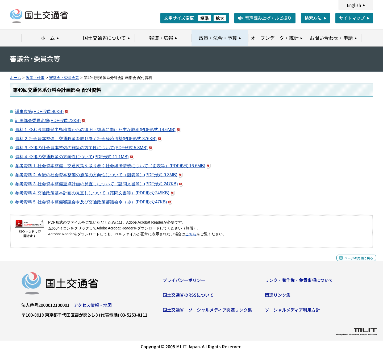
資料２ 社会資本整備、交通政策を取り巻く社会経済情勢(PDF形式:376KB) (88, 138)
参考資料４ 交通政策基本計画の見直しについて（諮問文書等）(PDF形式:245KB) (95, 193)
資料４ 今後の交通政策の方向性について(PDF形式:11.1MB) (74, 156)
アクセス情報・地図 (93, 307)
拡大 (220, 18)
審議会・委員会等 (64, 78)
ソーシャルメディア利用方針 (292, 311)
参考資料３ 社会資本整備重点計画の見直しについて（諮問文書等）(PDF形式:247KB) (99, 184)
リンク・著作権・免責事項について (299, 282)
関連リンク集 (277, 297)
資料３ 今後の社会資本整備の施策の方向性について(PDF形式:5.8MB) (84, 147)
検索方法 (313, 18)
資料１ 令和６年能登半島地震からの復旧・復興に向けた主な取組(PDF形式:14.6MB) (98, 129)
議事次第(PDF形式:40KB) (42, 111)
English (354, 5)
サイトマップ (352, 18)
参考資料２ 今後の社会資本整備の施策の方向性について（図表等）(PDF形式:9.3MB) (99, 175)
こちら (191, 234)
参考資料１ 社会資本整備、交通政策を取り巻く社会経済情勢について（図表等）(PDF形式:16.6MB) (113, 166)
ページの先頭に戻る (354, 263)
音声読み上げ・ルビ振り (268, 18)
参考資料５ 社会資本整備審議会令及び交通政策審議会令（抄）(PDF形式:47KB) (93, 202)
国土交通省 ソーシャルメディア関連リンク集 (207, 311)
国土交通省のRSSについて (188, 297)
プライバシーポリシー (184, 282)
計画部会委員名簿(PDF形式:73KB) (50, 120)
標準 (204, 18)
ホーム (15, 78)
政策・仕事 (35, 78)
